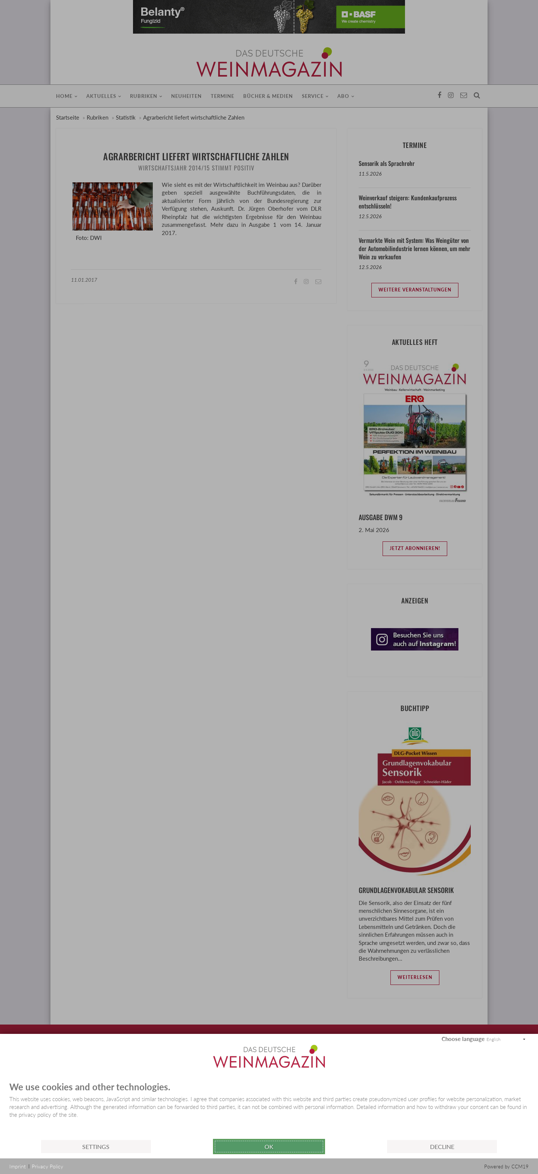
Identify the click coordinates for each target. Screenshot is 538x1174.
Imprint (17, 1166)
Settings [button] (95, 1146)
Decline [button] (442, 1146)
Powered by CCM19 (506, 1167)
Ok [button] (269, 1146)
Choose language (463, 1038)
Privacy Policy (47, 1166)
